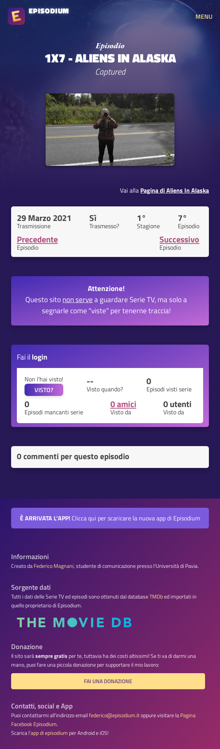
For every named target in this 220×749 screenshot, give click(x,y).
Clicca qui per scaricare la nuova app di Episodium (110, 518)
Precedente (37, 239)
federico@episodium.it (114, 715)
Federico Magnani (54, 566)
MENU (203, 16)
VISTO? (43, 389)
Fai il (32, 356)
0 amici (123, 403)
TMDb (156, 596)
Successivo (179, 239)
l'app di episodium (48, 733)
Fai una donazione (108, 681)
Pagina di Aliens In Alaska (174, 190)
